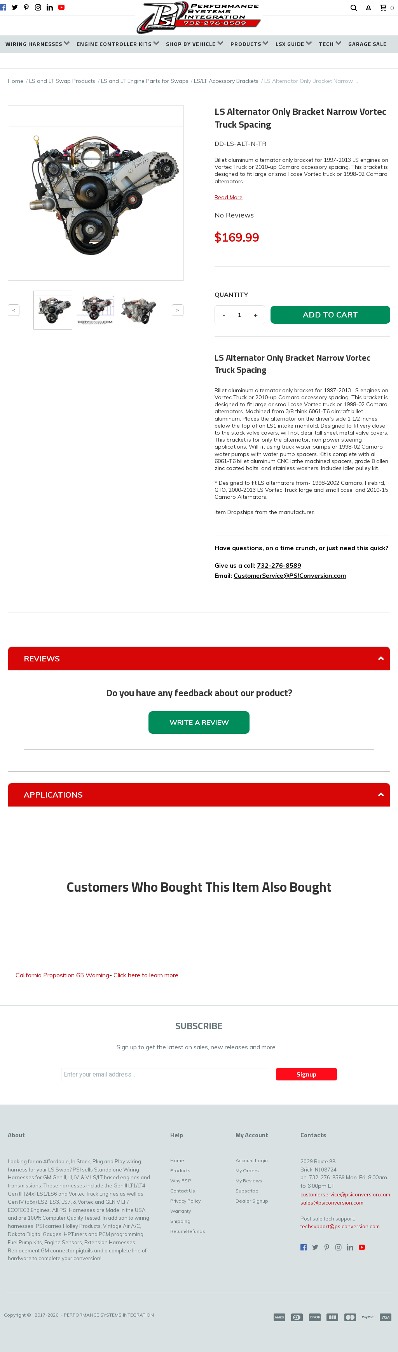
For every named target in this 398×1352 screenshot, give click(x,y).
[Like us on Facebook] (3, 7)
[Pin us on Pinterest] (26, 7)
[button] (354, 8)
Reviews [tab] (42, 658)
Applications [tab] (53, 795)
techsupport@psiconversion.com (340, 1226)
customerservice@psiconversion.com (345, 1194)
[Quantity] (240, 315)
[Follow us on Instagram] (38, 7)
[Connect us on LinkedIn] (50, 7)
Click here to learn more (145, 975)
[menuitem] (37, 44)
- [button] (224, 315)
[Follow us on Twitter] (15, 7)
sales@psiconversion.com (331, 1202)
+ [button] (256, 315)
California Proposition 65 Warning (62, 975)
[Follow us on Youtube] (61, 7)
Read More (229, 197)
